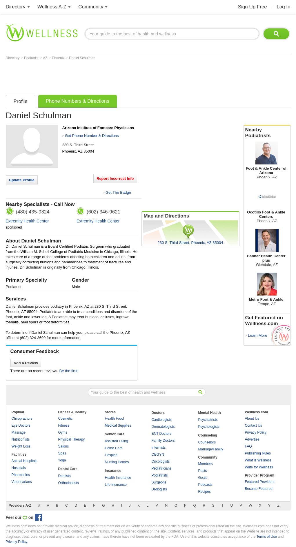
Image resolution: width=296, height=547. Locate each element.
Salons (63, 446)
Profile (21, 101)
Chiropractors (22, 418)
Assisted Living (116, 441)
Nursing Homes (117, 462)
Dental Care (68, 469)
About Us (252, 418)
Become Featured (259, 489)
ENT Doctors (161, 434)
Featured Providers (260, 482)
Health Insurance (118, 478)
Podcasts (205, 485)
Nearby (267, 133)
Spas (62, 453)
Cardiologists (162, 420)
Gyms (62, 432)
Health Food (114, 418)
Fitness (64, 425)
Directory (16, 7)
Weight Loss (21, 446)
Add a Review (26, 363)
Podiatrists (160, 475)
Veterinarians (22, 482)
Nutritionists (21, 439)
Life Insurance (116, 485)
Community (90, 7)
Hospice (111, 455)
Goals (202, 478)
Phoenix (59, 58)
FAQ (248, 446)
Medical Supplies (118, 425)
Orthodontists (68, 483)
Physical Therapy (71, 439)
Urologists (159, 489)
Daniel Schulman (82, 58)
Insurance (113, 471)
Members (205, 464)
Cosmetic (65, 418)
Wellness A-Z (51, 7)
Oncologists (161, 461)
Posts (202, 471)
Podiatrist (31, 58)
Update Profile (21, 180)
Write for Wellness (259, 467)
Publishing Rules (258, 453)
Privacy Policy (256, 432)
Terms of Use (266, 537)
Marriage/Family (210, 449)
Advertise (252, 439)
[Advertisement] (111, 76)
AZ (45, 58)
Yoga (62, 460)
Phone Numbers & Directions (77, 101)
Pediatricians (162, 468)
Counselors (207, 442)
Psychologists (208, 427)
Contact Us (253, 425)
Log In (283, 7)
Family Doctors (163, 441)
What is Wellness (258, 460)
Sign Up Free (252, 7)
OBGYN (158, 454)
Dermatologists (163, 427)
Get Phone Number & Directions (92, 135)
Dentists (64, 476)
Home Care (114, 448)
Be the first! (69, 371)
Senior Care (114, 434)
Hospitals (19, 468)
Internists (159, 447)
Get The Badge (118, 192)
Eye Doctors (21, 425)
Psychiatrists (208, 420)
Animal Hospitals (24, 461)
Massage (19, 432)
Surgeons (159, 482)
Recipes (204, 492)
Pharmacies (21, 475)
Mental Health (209, 413)
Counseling (207, 435)
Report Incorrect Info (115, 178)
